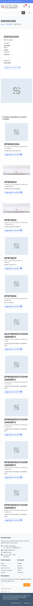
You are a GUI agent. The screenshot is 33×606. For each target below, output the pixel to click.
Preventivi (20, 572)
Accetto (27, 603)
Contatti (3, 572)
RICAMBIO (9, 24)
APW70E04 (10, 258)
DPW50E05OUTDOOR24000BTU (16, 421)
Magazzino (7, 60)
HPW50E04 (10, 182)
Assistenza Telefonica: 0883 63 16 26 (11, 1)
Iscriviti (27, 585)
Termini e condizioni (6, 570)
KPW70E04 (10, 296)
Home (2, 24)
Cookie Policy (16, 603)
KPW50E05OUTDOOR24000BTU (16, 463)
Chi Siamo (4, 565)
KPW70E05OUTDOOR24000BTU (15, 506)
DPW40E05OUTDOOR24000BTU (16, 378)
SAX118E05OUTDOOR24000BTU (16, 335)
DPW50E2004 (11, 144)
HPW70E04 (10, 220)
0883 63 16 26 (7, 552)
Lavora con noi (5, 568)
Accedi (19, 565)
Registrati (20, 568)
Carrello (19, 563)
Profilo (19, 570)
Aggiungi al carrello (13, 155)
